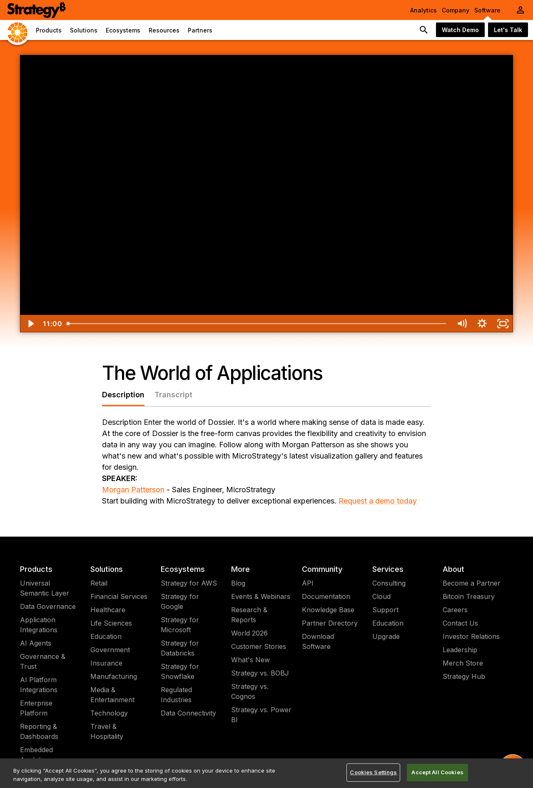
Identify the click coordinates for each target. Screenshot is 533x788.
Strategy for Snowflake (180, 671)
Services (387, 569)
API (308, 583)
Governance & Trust (42, 661)
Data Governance (48, 606)
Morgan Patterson (133, 489)
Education (106, 636)
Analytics (423, 10)
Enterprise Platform (36, 708)
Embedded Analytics (36, 755)
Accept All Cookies (437, 772)
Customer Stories (258, 646)
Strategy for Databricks (180, 648)
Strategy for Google (180, 601)
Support (385, 610)
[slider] (257, 323)
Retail (98, 583)
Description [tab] (123, 394)
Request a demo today (378, 500)
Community (322, 569)
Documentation (326, 596)
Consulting (389, 583)
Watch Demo (460, 29)
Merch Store (463, 663)
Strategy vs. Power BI (261, 715)
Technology (109, 713)
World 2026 (249, 633)
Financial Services (118, 596)
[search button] (424, 30)
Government (110, 650)
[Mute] (461, 323)
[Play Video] (30, 323)
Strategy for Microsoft (180, 625)
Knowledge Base (328, 610)
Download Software (318, 641)
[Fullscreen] (503, 323)
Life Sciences (111, 623)
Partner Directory (330, 623)
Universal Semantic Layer (44, 588)
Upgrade (386, 636)
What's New (250, 660)
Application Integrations (38, 625)
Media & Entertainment (112, 695)
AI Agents (35, 643)
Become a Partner (472, 583)
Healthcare (107, 610)
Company (455, 10)
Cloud (381, 596)
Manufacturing (113, 676)
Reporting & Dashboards (39, 731)
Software (487, 10)
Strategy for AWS (189, 583)
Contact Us (460, 623)
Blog (238, 583)
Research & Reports (249, 615)
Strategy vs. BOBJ (260, 673)
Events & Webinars (260, 596)
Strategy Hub (464, 676)
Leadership (460, 650)
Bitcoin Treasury (469, 596)
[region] (266, 773)
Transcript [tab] (173, 394)
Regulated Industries (176, 695)
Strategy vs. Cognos (250, 691)
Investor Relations (471, 636)
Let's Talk (508, 29)
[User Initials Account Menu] (520, 9)
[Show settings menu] (482, 323)
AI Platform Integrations (38, 685)
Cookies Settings (373, 772)
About (453, 569)
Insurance (106, 663)
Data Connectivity (188, 713)
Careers (455, 610)
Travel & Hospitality (106, 731)
